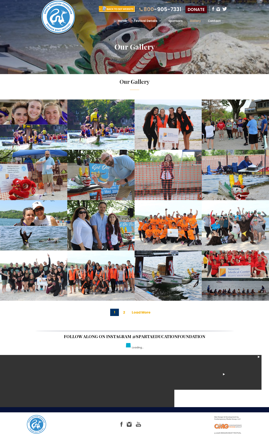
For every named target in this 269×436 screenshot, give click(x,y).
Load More (141, 312)
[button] (159, 21)
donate (196, 9)
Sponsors (175, 21)
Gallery (195, 21)
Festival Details (147, 21)
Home (122, 21)
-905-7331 (160, 9)
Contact (214, 21)
